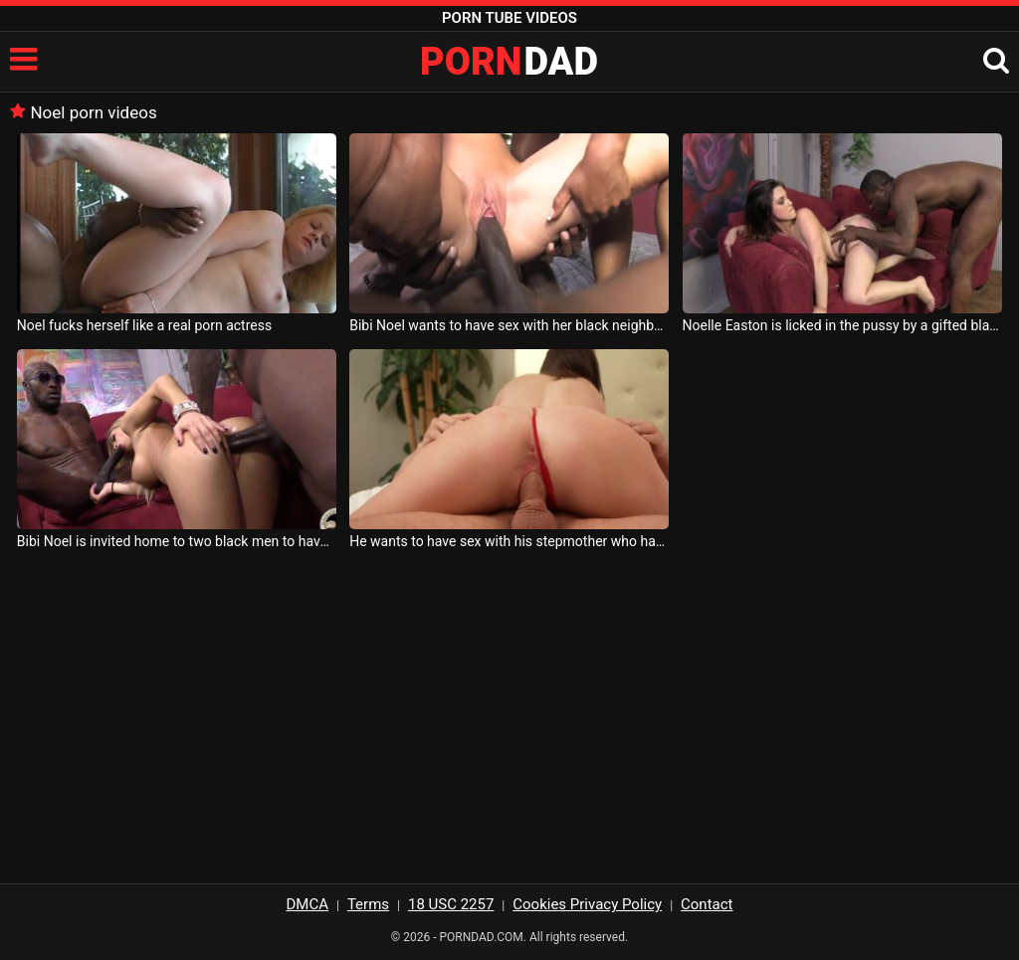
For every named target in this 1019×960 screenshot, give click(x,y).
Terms (368, 904)
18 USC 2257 (451, 904)
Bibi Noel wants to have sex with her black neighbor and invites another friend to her (509, 325)
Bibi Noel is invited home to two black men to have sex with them (176, 541)
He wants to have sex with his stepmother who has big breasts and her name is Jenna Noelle (509, 541)
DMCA (308, 904)
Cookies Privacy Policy (587, 904)
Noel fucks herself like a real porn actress (144, 325)
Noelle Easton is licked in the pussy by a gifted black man (842, 325)
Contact (706, 904)
